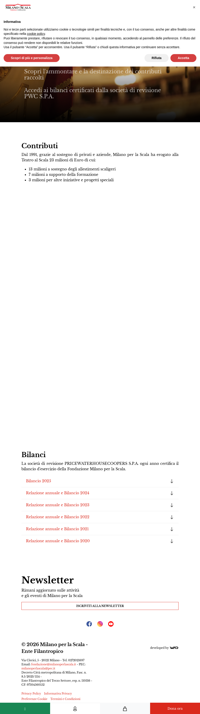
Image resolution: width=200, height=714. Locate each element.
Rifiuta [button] (157, 58)
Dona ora (175, 709)
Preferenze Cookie (34, 699)
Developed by (164, 648)
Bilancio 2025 (38, 481)
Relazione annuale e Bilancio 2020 (58, 541)
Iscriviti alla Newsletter (100, 606)
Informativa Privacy (58, 693)
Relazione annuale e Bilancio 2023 (57, 505)
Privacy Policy (31, 693)
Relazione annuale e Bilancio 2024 (57, 493)
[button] (194, 7)
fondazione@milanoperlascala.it (53, 664)
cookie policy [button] (36, 34)
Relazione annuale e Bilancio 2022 (57, 517)
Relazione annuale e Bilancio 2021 (57, 529)
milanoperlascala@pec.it (38, 668)
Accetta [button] (183, 58)
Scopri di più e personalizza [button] (31, 58)
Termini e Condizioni (65, 699)
